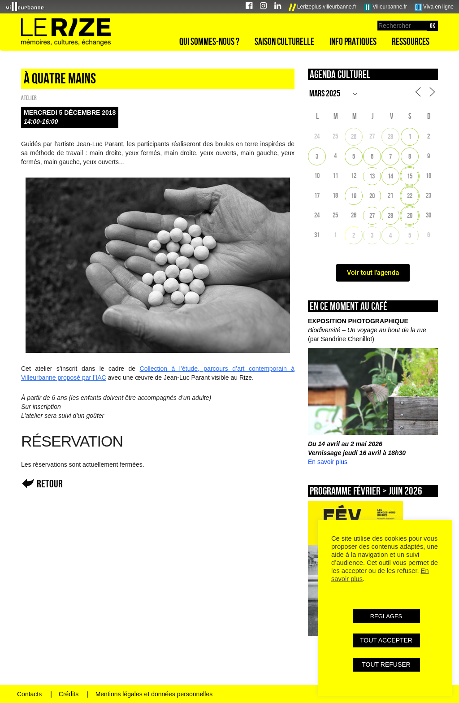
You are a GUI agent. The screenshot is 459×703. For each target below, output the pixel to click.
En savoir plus (327, 461)
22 (409, 196)
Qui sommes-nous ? (209, 41)
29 (409, 215)
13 (372, 176)
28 (390, 136)
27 (372, 215)
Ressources (410, 41)
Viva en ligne (434, 7)
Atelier (29, 97)
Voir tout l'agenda (373, 273)
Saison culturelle (284, 41)
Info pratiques (353, 41)
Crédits (68, 694)
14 (390, 176)
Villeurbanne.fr (385, 7)
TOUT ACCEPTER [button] (386, 640)
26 (353, 136)
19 (353, 196)
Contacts (29, 694)
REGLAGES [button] (386, 616)
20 (372, 196)
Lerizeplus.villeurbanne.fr (323, 7)
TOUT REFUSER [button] (386, 664)
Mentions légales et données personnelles (154, 694)
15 (409, 176)
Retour (50, 483)
